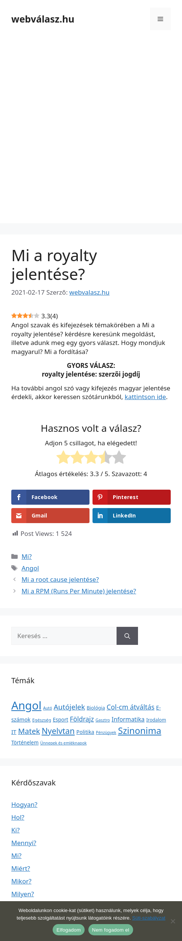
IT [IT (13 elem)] (14, 731)
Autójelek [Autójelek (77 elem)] (69, 707)
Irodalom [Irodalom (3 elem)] (156, 720)
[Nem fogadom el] (172, 921)
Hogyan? (24, 804)
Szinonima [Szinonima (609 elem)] (139, 731)
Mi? (26, 556)
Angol (30, 568)
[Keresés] (127, 636)
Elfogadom (68, 930)
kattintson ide (145, 396)
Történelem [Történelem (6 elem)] (25, 742)
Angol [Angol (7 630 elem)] (26, 705)
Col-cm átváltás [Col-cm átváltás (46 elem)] (131, 706)
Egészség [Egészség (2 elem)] (41, 720)
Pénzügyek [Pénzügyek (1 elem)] (106, 732)
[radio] (63, 458)
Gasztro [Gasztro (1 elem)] (103, 720)
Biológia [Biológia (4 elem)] (96, 707)
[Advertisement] (91, 132)
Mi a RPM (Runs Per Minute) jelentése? (78, 591)
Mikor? (21, 881)
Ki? (15, 830)
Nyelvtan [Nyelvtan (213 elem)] (58, 730)
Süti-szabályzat (148, 918)
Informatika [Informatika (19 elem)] (128, 719)
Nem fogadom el (110, 930)
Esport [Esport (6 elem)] (60, 719)
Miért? (20, 868)
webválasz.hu (42, 18)
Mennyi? (23, 842)
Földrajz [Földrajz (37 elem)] (82, 718)
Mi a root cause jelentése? (60, 579)
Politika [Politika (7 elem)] (85, 731)
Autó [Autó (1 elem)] (47, 708)
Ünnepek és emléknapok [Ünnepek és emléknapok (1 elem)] (63, 743)
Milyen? (22, 894)
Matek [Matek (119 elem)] (29, 731)
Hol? (17, 817)
